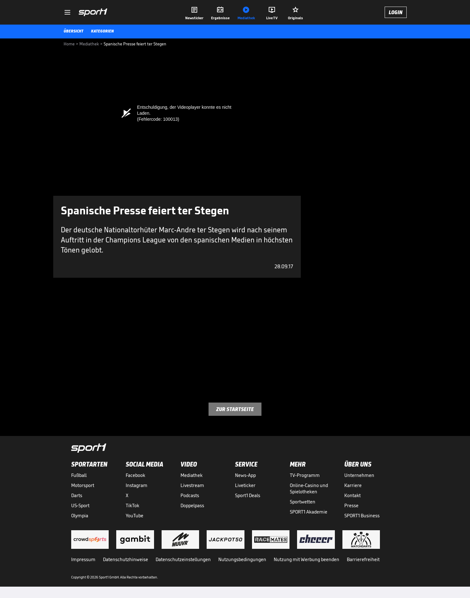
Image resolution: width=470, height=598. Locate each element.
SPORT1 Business (362, 516)
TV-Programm (305, 475)
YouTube (134, 516)
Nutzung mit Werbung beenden (306, 559)
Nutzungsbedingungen (242, 559)
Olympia (79, 516)
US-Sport (80, 505)
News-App (245, 475)
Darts (76, 495)
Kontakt (352, 495)
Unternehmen (359, 475)
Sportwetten (302, 502)
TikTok (132, 505)
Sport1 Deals (247, 495)
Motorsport (82, 485)
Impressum (83, 559)
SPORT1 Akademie (308, 512)
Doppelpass (192, 505)
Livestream (192, 485)
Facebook (135, 475)
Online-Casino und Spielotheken (309, 488)
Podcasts (190, 495)
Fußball (79, 475)
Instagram (136, 485)
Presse (351, 505)
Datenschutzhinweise (125, 559)
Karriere (353, 485)
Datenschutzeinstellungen (183, 559)
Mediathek (192, 475)
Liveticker (245, 485)
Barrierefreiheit (363, 559)
